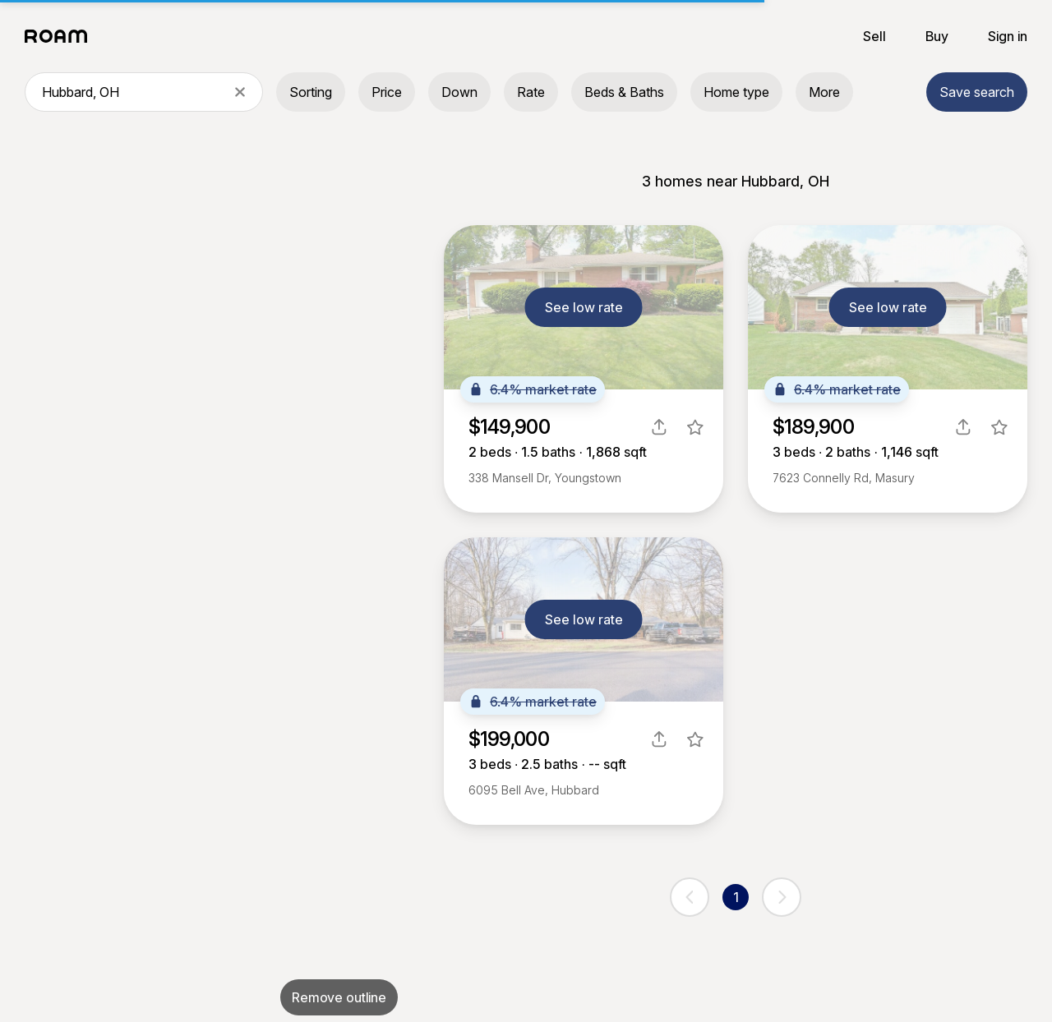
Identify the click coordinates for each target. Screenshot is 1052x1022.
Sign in (1007, 36)
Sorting (310, 92)
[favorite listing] (695, 427)
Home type (736, 92)
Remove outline (339, 997)
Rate (531, 92)
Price (386, 92)
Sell (874, 36)
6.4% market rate (532, 389)
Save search (976, 92)
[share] (659, 427)
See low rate (584, 307)
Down (459, 92)
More (824, 92)
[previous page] (689, 897)
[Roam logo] (61, 36)
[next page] (781, 897)
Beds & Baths (624, 92)
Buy (936, 36)
